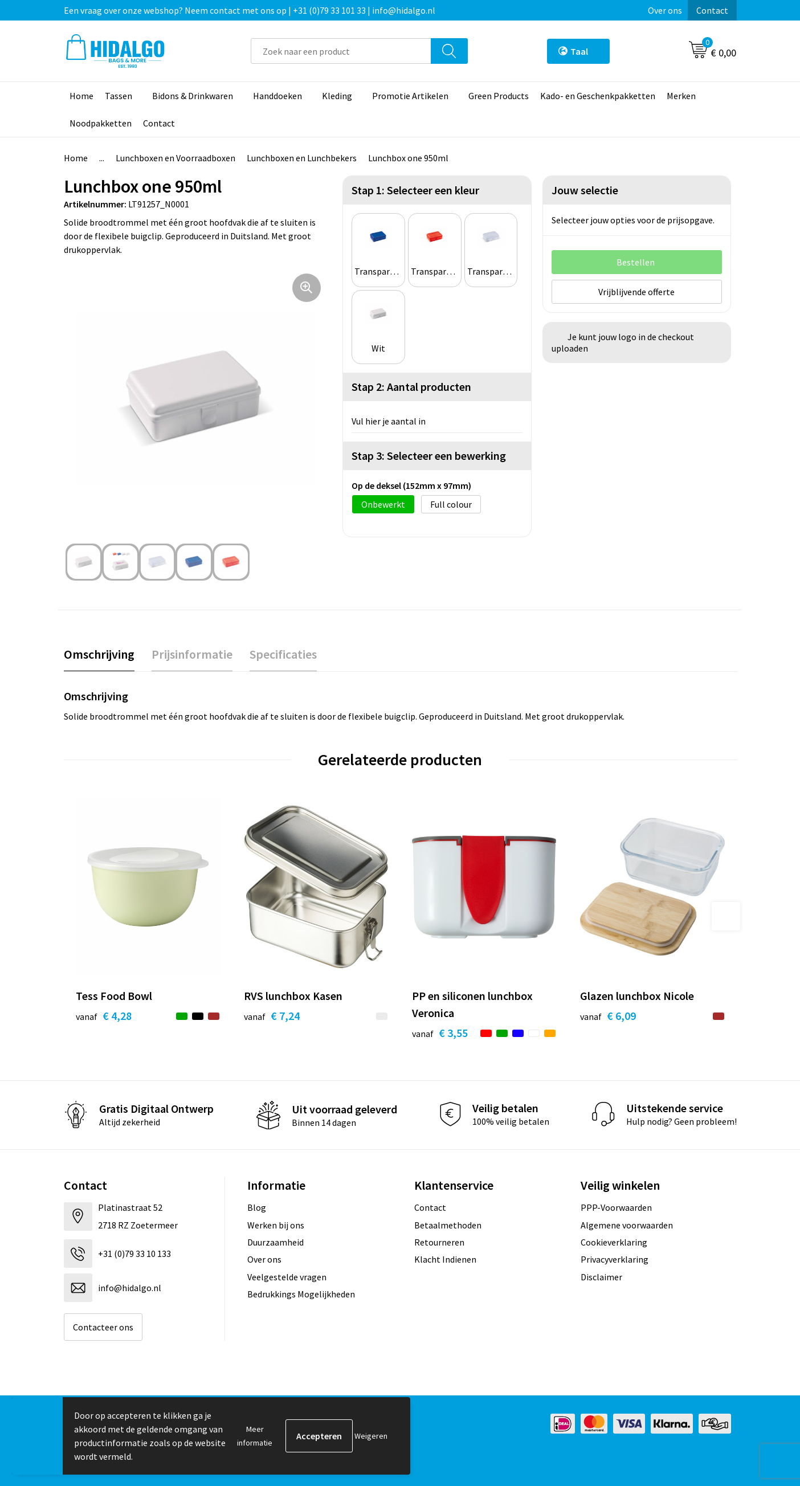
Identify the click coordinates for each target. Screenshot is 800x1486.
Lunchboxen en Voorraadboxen (175, 158)
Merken (681, 95)
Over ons (665, 10)
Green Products (498, 95)
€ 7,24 (272, 1016)
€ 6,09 (608, 1016)
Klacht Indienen (445, 1259)
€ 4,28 (104, 1016)
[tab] (99, 654)
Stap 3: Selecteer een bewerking (429, 455)
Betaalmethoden (447, 1225)
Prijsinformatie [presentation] (192, 654)
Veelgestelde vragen (286, 1277)
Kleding (337, 95)
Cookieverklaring (614, 1242)
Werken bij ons (275, 1225)
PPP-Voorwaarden (616, 1207)
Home (81, 95)
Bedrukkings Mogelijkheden (301, 1294)
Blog (256, 1207)
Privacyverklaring (614, 1259)
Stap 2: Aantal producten (411, 386)
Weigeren (370, 1436)
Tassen (118, 95)
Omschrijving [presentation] (99, 654)
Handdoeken (277, 95)
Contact (712, 10)
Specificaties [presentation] (283, 654)
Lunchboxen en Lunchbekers (302, 158)
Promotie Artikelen (410, 95)
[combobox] (341, 51)
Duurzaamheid (275, 1242)
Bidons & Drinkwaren (192, 95)
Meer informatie (254, 1436)
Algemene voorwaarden (627, 1225)
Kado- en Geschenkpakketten (597, 95)
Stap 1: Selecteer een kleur (415, 190)
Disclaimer (601, 1277)
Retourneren (439, 1242)
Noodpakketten (101, 123)
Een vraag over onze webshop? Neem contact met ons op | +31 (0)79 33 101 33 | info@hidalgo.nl (249, 10)
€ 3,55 (440, 1033)
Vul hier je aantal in (389, 421)
